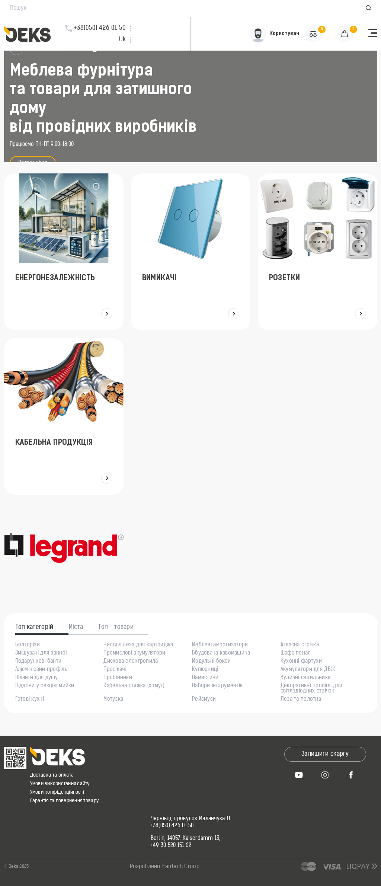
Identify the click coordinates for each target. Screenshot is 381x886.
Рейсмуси (204, 699)
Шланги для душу (36, 678)
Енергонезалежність (55, 278)
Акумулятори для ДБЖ (308, 669)
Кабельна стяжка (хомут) (133, 686)
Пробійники (117, 678)
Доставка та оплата (52, 775)
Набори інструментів (217, 686)
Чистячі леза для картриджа (138, 645)
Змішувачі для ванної (41, 653)
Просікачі (114, 669)
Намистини (205, 678)
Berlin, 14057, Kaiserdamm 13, (186, 838)
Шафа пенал (296, 653)
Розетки (282, 278)
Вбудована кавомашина (221, 653)
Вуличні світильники (306, 678)
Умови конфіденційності (57, 792)
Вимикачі (159, 278)
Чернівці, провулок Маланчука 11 (191, 819)
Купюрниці (205, 669)
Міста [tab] (76, 627)
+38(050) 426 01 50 (172, 826)
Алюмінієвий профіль (41, 669)
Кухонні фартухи (301, 661)
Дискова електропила (130, 661)
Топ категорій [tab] (35, 627)
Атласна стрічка (300, 645)
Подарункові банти (38, 661)
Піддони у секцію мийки (44, 686)
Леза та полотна (301, 699)
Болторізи (27, 645)
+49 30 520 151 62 (171, 845)
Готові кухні (29, 699)
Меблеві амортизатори (220, 645)
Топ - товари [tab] (116, 627)
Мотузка (113, 699)
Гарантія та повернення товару (64, 801)
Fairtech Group (180, 867)
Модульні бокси (211, 661)
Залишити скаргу (325, 754)
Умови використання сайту (60, 783)
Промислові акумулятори (134, 653)
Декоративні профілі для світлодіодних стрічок (311, 689)
